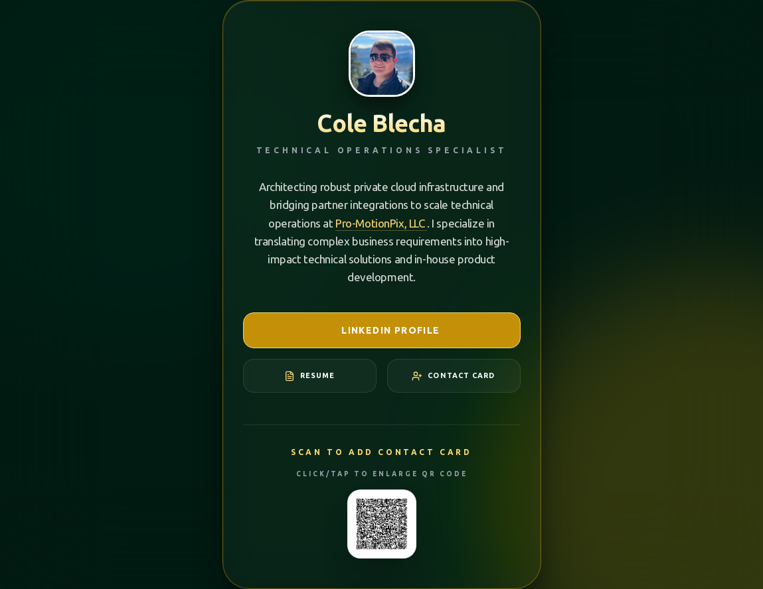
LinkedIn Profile (381, 330)
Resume (309, 376)
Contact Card (453, 376)
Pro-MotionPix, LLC (381, 223)
